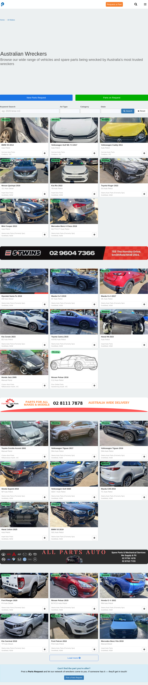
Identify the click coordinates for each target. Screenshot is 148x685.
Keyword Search (7, 106)
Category (84, 106)
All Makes (11, 20)
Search (127, 111)
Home (2, 20)
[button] (74, 657)
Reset (141, 111)
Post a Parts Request (74, 678)
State (103, 106)
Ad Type (64, 106)
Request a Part (114, 4)
